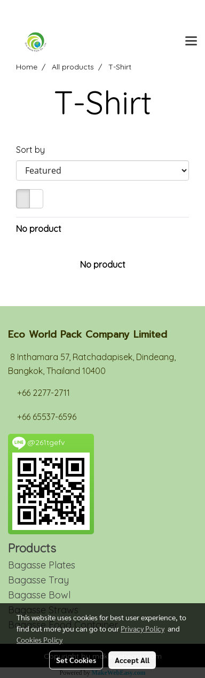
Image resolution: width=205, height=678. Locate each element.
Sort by (33, 149)
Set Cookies (76, 660)
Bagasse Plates (41, 565)
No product (38, 228)
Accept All (132, 660)
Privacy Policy (142, 628)
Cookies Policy (39, 639)
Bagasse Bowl (39, 595)
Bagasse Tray (38, 580)
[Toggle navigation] (191, 41)
